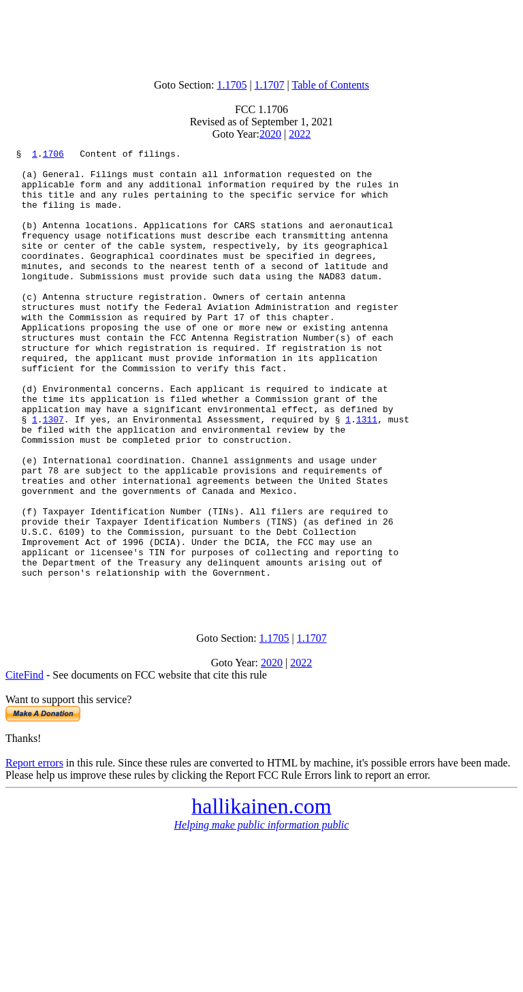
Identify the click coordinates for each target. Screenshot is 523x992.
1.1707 (270, 85)
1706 (53, 155)
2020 (270, 134)
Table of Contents (331, 85)
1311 (366, 474)
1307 (53, 474)
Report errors (34, 852)
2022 (300, 134)
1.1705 (232, 85)
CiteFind (24, 765)
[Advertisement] (261, 36)
